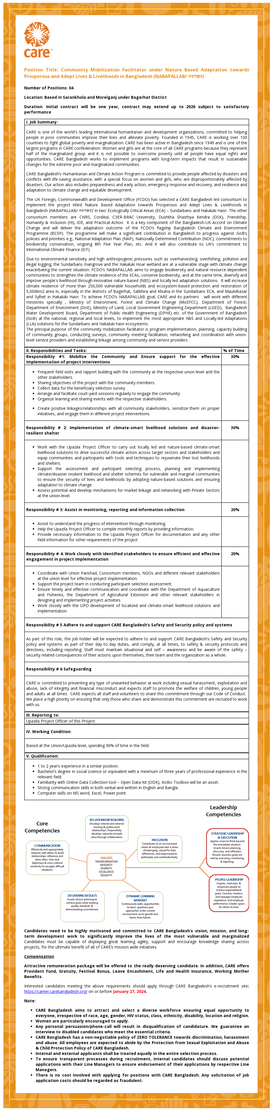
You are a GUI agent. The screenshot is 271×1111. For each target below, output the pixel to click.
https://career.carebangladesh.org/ (55, 991)
